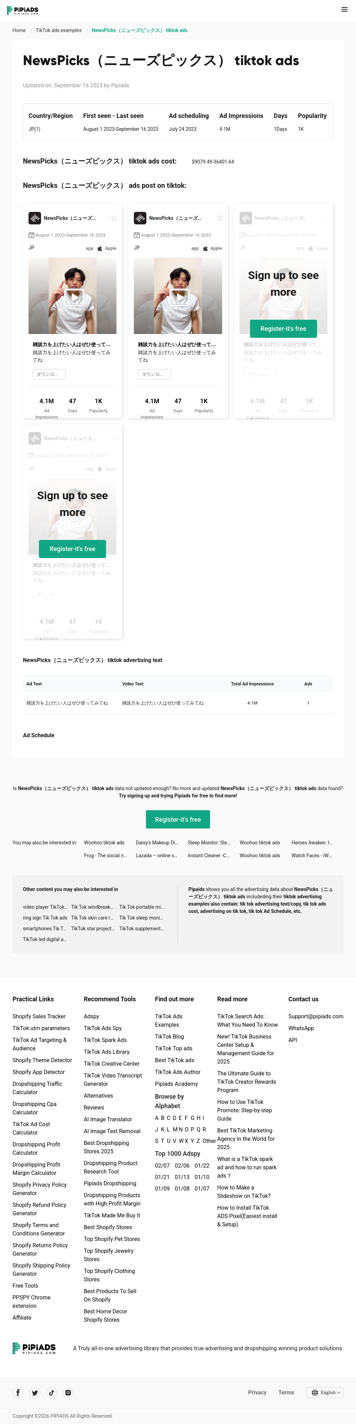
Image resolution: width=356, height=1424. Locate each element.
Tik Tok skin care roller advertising (95, 918)
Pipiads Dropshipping (110, 1183)
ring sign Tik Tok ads (45, 918)
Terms (286, 1392)
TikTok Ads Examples (169, 1020)
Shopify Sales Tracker (39, 1016)
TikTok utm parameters (41, 1028)
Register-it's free (284, 328)
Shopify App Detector (39, 1072)
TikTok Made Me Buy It (112, 1215)
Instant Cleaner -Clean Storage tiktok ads (214, 855)
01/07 (201, 1188)
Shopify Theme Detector (42, 1060)
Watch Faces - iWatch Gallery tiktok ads (317, 855)
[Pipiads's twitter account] (34, 1392)
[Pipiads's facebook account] (18, 1392)
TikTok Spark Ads (105, 1040)
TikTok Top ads (174, 1048)
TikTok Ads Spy (103, 1028)
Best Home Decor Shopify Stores (105, 1315)
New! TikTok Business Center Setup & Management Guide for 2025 (245, 1049)
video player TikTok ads (47, 907)
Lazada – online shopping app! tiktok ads (162, 855)
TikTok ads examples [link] (59, 30)
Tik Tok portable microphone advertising (143, 907)
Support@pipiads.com (316, 1016)
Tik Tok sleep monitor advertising (143, 918)
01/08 (181, 1188)
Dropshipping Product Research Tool (110, 1167)
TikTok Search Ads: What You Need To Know (247, 1020)
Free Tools (25, 1285)
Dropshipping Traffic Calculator (37, 1088)
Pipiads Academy (176, 1084)
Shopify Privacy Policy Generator (40, 1189)
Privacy (257, 1392)
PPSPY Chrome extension (32, 1301)
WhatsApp (301, 1028)
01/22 (201, 1165)
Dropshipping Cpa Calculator (35, 1108)
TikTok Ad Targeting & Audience (40, 1044)
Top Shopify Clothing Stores (109, 1275)
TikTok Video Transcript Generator (113, 1079)
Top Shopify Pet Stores (112, 1239)
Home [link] (20, 30)
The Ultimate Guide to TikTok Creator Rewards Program (246, 1081)
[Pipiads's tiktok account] (51, 1392)
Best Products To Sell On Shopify (110, 1295)
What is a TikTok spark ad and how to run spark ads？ (247, 1167)
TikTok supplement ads (143, 928)
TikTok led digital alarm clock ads (47, 939)
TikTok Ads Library (107, 1052)
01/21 (161, 1177)
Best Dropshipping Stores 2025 (106, 1147)
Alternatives (98, 1095)
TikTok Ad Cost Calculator (31, 1128)
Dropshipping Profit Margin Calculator (36, 1168)
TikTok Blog (169, 1036)
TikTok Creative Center (112, 1063)
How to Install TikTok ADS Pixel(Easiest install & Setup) (247, 1216)
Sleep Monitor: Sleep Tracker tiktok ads (214, 842)
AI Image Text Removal (112, 1131)
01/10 (201, 1177)
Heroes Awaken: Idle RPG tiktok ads (317, 842)
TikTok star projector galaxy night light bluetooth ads (95, 928)
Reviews (94, 1107)
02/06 (181, 1165)
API (293, 1040)
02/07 (161, 1165)
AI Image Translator (108, 1119)
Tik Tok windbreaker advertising (95, 907)
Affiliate (22, 1317)
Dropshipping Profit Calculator (36, 1148)
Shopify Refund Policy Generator (39, 1209)
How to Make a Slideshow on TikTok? (244, 1191)
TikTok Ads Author (178, 1072)
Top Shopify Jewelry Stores (109, 1255)
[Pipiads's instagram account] (68, 1392)
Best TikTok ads (174, 1060)
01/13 (181, 1177)
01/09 (161, 1188)
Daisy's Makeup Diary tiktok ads (162, 842)
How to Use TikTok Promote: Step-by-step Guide (244, 1110)
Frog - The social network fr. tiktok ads (110, 855)
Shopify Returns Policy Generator (40, 1249)
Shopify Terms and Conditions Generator (39, 1229)
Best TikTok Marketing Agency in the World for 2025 (246, 1139)
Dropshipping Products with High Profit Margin (112, 1199)
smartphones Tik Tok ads (47, 928)
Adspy (91, 1016)
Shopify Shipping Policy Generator (41, 1269)
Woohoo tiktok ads (104, 842)
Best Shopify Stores (108, 1227)
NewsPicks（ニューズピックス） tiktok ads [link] (139, 30)
